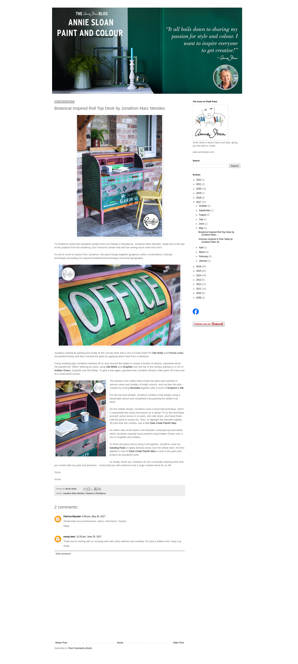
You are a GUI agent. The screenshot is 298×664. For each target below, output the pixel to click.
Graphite (127, 366)
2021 (199, 184)
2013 (199, 279)
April (201, 247)
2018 (199, 197)
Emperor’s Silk (175, 387)
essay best (69, 536)
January (203, 260)
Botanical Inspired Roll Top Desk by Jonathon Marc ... (216, 233)
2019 (199, 193)
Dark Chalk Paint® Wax (163, 423)
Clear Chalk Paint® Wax (142, 451)
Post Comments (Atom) (80, 648)
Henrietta (135, 387)
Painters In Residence (96, 493)
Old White (111, 366)
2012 (199, 284)
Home (120, 642)
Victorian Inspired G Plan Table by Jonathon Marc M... (215, 240)
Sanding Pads (117, 447)
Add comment (63, 553)
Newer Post (61, 642)
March (202, 252)
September (205, 210)
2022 (199, 179)
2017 (199, 202)
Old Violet (157, 352)
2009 (199, 297)
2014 (199, 275)
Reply (66, 526)
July (201, 219)
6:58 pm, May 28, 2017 (93, 516)
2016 (199, 266)
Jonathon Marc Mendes (74, 493)
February (204, 256)
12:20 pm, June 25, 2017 (88, 536)
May (201, 228)
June (201, 223)
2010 (199, 293)
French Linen (176, 352)
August (203, 214)
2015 (199, 271)
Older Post (178, 642)
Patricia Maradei (72, 516)
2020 (199, 188)
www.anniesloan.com (203, 152)
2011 (199, 288)
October (203, 206)
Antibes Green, (62, 370)
